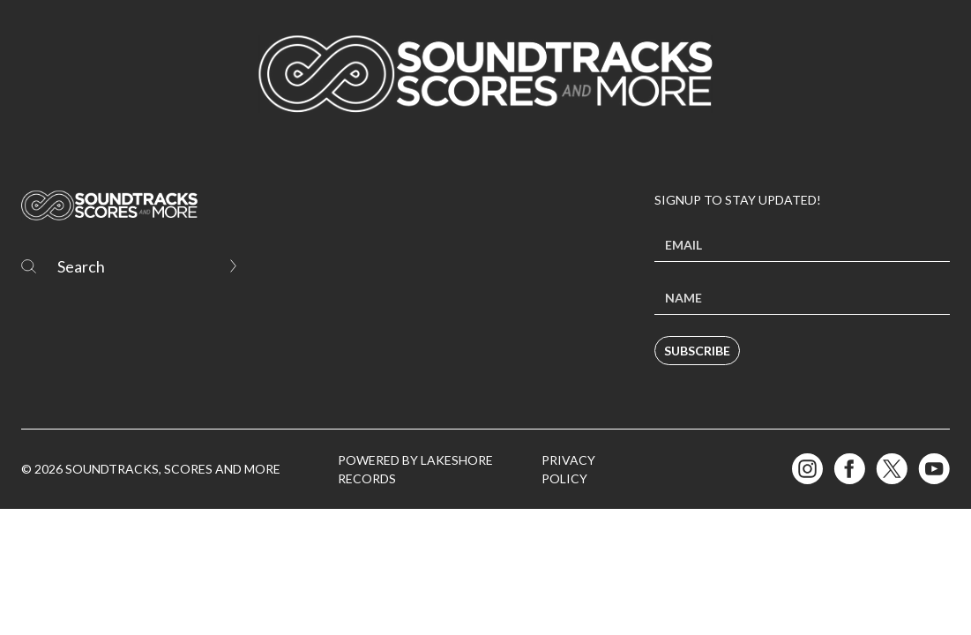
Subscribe (697, 350)
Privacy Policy (568, 469)
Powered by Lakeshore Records (415, 469)
